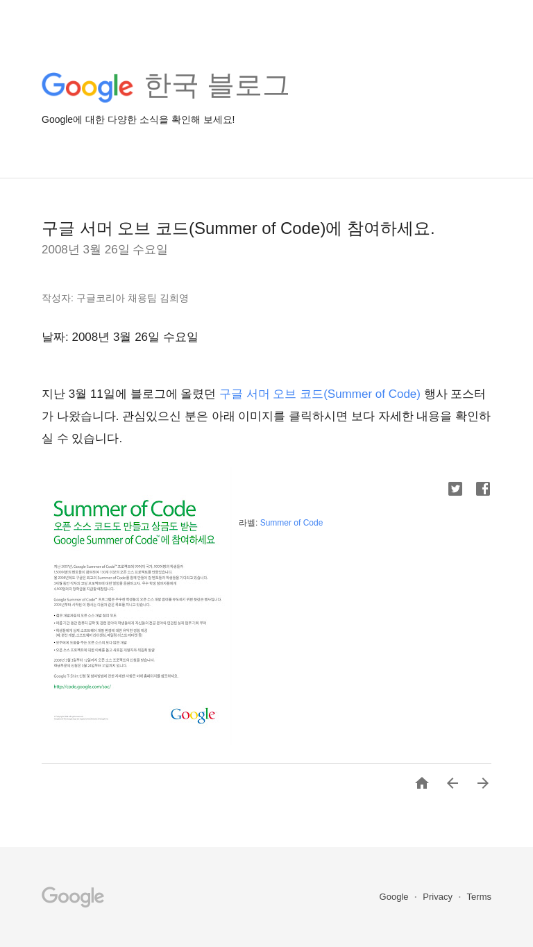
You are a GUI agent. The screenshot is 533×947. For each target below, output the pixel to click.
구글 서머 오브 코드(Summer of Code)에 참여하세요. (238, 228)
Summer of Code (291, 523)
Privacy (439, 896)
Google (396, 896)
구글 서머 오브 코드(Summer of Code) (320, 394)
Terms (479, 896)
